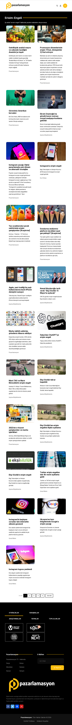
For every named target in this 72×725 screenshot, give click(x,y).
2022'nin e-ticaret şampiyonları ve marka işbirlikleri (18, 430)
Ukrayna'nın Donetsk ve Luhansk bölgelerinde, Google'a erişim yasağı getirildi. (50, 530)
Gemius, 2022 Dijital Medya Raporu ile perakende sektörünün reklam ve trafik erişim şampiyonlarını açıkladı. (20, 438)
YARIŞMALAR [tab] (34, 613)
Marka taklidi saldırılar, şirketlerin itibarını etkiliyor (20, 332)
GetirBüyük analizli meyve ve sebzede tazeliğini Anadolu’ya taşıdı (20, 50)
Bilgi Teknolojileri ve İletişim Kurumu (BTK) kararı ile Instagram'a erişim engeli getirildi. (50, 172)
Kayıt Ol (57, 668)
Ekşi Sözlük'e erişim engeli (20, 475)
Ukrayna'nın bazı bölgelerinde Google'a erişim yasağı (49, 521)
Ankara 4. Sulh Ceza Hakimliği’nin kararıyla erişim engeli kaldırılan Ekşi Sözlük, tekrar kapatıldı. (50, 388)
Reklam (22, 667)
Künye (22, 663)
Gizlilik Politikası (29, 721)
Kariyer (8, 671)
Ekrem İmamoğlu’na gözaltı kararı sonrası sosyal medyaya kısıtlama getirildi (51, 117)
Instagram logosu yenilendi (20, 569)
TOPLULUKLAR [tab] (54, 619)
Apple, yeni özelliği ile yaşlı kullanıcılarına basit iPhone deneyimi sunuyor (20, 289)
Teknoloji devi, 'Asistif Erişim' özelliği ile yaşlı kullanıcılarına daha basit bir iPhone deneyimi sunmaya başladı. (20, 298)
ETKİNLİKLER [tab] (14, 613)
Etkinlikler (9, 667)
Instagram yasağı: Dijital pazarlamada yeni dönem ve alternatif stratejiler (19, 167)
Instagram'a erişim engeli (50, 166)
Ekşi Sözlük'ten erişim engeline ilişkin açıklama (50, 426)
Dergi (8, 663)
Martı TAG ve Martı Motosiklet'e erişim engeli (20, 381)
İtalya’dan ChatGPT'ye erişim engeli (49, 336)
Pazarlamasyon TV (12, 659)
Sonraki (49, 595)
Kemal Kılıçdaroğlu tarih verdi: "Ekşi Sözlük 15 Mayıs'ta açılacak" (50, 290)
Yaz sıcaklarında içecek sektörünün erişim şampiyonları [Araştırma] (19, 228)
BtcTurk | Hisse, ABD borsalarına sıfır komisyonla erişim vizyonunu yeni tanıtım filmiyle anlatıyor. (19, 119)
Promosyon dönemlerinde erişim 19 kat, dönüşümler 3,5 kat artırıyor (51, 50)
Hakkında (23, 659)
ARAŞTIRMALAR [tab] (15, 619)
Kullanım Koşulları (42, 721)
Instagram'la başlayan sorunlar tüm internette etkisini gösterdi (19, 521)
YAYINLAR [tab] (35, 619)
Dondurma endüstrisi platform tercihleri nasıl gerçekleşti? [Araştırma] (50, 231)
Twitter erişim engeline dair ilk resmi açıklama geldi (50, 474)
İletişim (22, 671)
